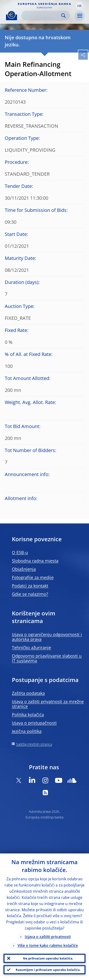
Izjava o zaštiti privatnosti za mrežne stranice (48, 704)
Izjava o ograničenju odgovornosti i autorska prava (47, 637)
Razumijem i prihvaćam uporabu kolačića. (48, 970)
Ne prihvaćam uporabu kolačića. (48, 958)
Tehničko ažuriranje (31, 647)
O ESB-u (20, 552)
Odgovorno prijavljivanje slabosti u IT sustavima (47, 658)
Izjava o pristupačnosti (34, 723)
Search (63, 15)
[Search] (42, 15)
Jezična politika (27, 731)
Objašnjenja (24, 569)
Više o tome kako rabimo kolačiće (48, 945)
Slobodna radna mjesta (35, 561)
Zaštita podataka (28, 693)
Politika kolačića (28, 714)
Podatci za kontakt (30, 586)
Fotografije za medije (33, 577)
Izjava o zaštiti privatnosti (48, 936)
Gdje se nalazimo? (30, 594)
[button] (79, 5)
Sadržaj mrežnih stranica (34, 744)
